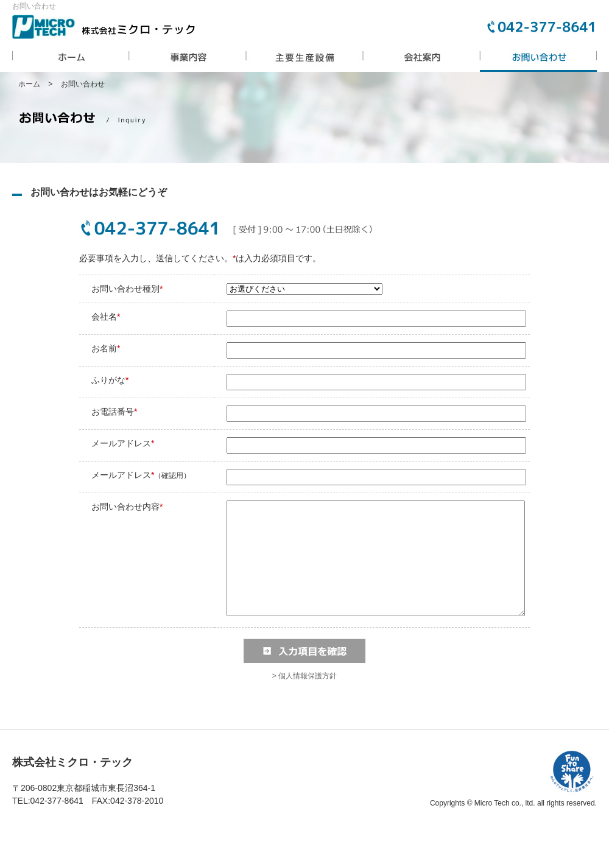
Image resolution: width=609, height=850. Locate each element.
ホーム (29, 84)
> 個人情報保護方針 (304, 698)
